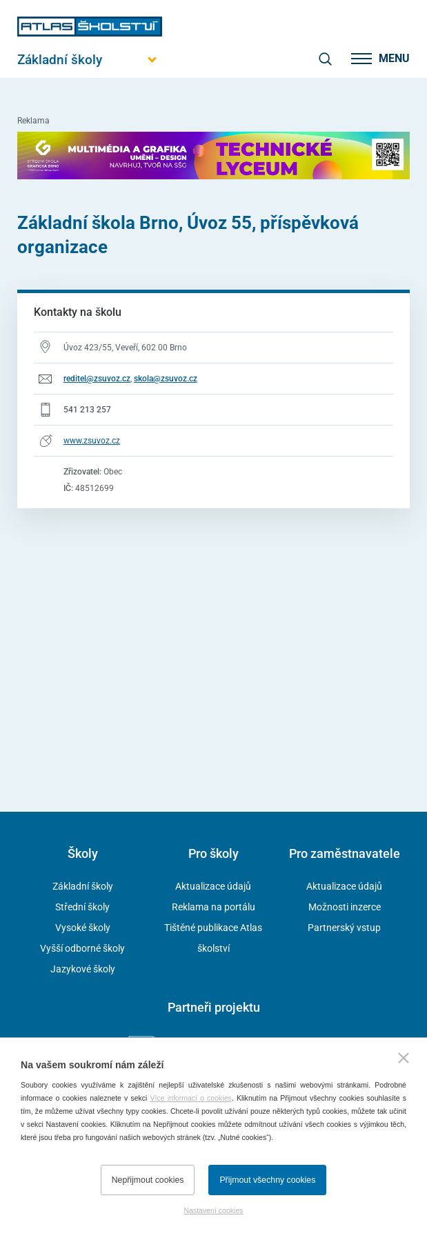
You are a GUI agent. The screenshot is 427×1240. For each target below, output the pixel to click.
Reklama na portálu (213, 906)
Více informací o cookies (191, 1098)
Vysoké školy (82, 927)
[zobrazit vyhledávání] (325, 58)
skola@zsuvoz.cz (165, 378)
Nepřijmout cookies (148, 1180)
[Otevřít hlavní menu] (89, 59)
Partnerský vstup (344, 927)
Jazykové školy (82, 968)
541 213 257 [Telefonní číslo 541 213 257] (87, 409)
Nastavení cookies (213, 1210)
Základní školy (82, 886)
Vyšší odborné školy (82, 948)
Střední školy (82, 906)
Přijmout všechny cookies (267, 1180)
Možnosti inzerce (344, 906)
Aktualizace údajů (213, 886)
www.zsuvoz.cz (91, 441)
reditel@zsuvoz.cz (96, 378)
